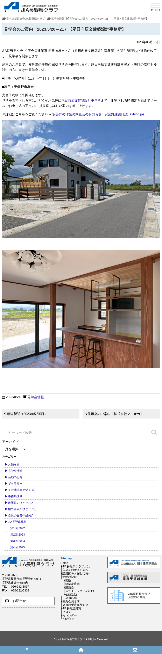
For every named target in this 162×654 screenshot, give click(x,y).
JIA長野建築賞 (17, 521)
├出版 (67, 580)
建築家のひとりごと (21, 502)
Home (64, 563)
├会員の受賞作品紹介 (75, 604)
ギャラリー (15, 483)
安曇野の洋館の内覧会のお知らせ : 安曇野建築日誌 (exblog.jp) (98, 114)
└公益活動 (70, 594)
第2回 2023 (17, 534)
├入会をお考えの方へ (75, 570)
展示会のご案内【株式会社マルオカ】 (115, 414)
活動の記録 (15, 477)
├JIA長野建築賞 (71, 608)
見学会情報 (35, 397)
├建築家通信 (71, 584)
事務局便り (15, 496)
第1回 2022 (17, 528)
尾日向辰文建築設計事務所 (81, 100)
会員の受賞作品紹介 (21, 515)
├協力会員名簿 (70, 601)
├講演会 (68, 587)
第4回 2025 (17, 547)
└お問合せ (67, 618)
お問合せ (15, 601)
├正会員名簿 (69, 598)
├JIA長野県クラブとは (75, 566)
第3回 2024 (17, 541)
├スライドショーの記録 (78, 591)
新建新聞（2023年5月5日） (27, 414)
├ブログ (66, 611)
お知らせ (14, 464)
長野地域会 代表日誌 (21, 490)
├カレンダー (69, 615)
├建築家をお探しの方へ (76, 573)
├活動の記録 (69, 577)
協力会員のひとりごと (22, 509)
